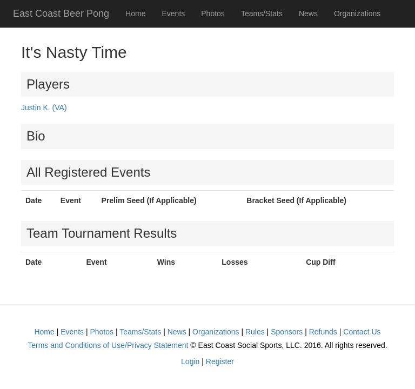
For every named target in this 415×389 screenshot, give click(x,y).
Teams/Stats (262, 13)
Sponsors (287, 331)
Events (173, 13)
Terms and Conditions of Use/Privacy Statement (108, 345)
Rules (255, 331)
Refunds (323, 331)
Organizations (357, 13)
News (308, 13)
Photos (213, 13)
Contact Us (361, 331)
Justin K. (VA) (44, 107)
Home (135, 13)
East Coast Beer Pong (61, 13)
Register (220, 361)
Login (190, 361)
